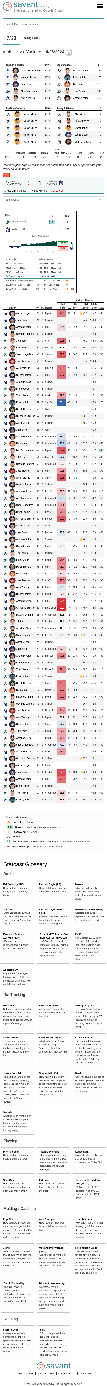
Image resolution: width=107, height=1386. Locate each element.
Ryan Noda (21, 347)
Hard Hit (17, 822)
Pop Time (8, 1219)
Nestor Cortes (82, 121)
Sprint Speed (11, 1329)
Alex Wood (80, 114)
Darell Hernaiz (23, 409)
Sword (16, 836)
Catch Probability (14, 1283)
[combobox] (53, 23)
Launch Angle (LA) (50, 884)
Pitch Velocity (11, 1151)
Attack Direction (84, 1037)
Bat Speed (9, 1005)
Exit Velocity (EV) (13, 884)
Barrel (18, 826)
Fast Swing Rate (48, 1005)
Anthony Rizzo (28, 77)
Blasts (78, 1073)
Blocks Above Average (52, 1283)
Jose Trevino (23, 361)
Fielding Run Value (86, 1247)
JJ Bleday (21, 340)
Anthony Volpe (80, 98)
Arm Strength (47, 1219)
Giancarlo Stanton (30, 70)
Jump (6, 1247)
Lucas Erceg (81, 134)
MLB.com (85, 1373)
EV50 (78, 934)
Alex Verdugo (28, 98)
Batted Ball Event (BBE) (89, 909)
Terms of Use (24, 1373)
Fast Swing (19, 831)
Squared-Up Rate (49, 1073)
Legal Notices (67, 1373)
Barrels (79, 884)
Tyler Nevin (79, 91)
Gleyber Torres (23, 374)
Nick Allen (78, 84)
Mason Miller (30, 114)
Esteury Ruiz (79, 77)
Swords (7, 1112)
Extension (45, 1180)
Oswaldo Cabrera (25, 333)
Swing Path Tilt (13, 1073)
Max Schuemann (29, 91)
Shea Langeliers (24, 354)
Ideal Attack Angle (49, 1037)
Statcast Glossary (25, 864)
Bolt (42, 1329)
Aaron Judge (23, 313)
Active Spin (82, 1151)
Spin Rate (9, 1180)
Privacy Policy (46, 1373)
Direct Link (10, 190)
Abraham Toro (23, 498)
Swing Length (84, 1005)
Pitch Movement (49, 1151)
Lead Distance (84, 1219)
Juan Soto (26, 84)
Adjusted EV (10, 969)
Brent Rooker (23, 388)
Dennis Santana (83, 141)
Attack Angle (10, 1037)
